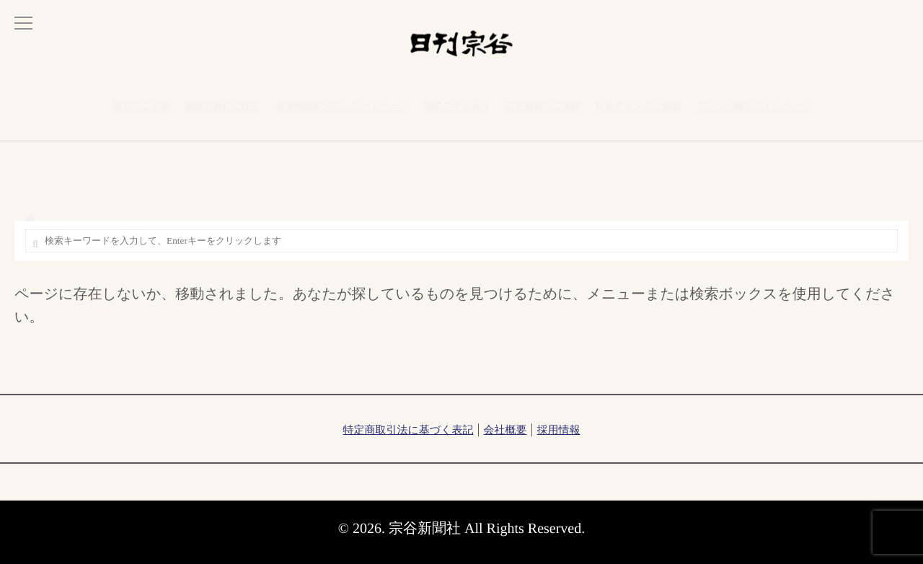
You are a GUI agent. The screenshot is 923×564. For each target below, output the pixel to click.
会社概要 (505, 430)
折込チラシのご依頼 (638, 114)
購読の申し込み (456, 114)
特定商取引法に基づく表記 (408, 430)
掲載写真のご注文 (222, 114)
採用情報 (558, 430)
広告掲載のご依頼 (542, 114)
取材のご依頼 (141, 114)
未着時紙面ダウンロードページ (341, 114)
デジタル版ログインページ (753, 114)
